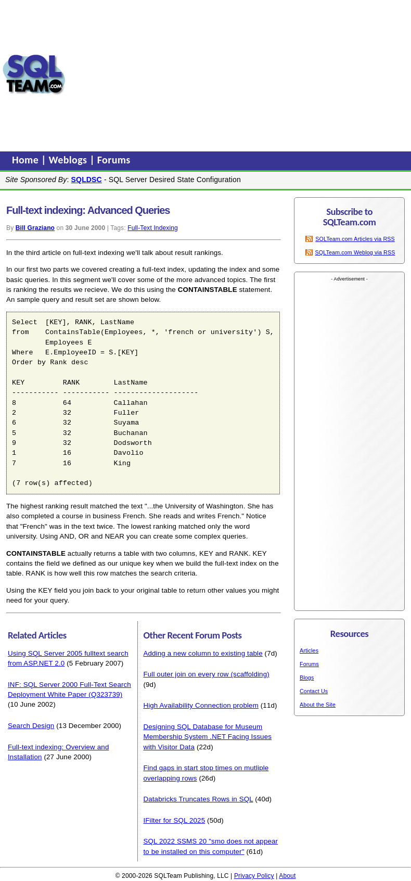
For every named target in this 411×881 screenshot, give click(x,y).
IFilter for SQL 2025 (174, 820)
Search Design (31, 726)
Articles (309, 650)
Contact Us (314, 691)
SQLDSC (86, 179)
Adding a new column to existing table (202, 653)
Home (26, 160)
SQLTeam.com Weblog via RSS (355, 252)
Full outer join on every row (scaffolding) (206, 674)
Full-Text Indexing (152, 228)
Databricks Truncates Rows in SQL (198, 799)
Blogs (307, 677)
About (287, 875)
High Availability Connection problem (201, 705)
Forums (114, 160)
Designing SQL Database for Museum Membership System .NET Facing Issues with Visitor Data (207, 737)
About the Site (318, 704)
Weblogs (69, 160)
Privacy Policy (254, 875)
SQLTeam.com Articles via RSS (355, 239)
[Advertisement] (239, 74)
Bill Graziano (35, 228)
